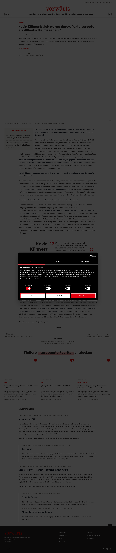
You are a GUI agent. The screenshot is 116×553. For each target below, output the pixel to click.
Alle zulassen (83, 296)
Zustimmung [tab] (32, 262)
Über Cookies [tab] (84, 261)
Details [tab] (58, 261)
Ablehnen (33, 296)
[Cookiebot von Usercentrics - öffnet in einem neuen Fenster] (88, 255)
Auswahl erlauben (58, 296)
